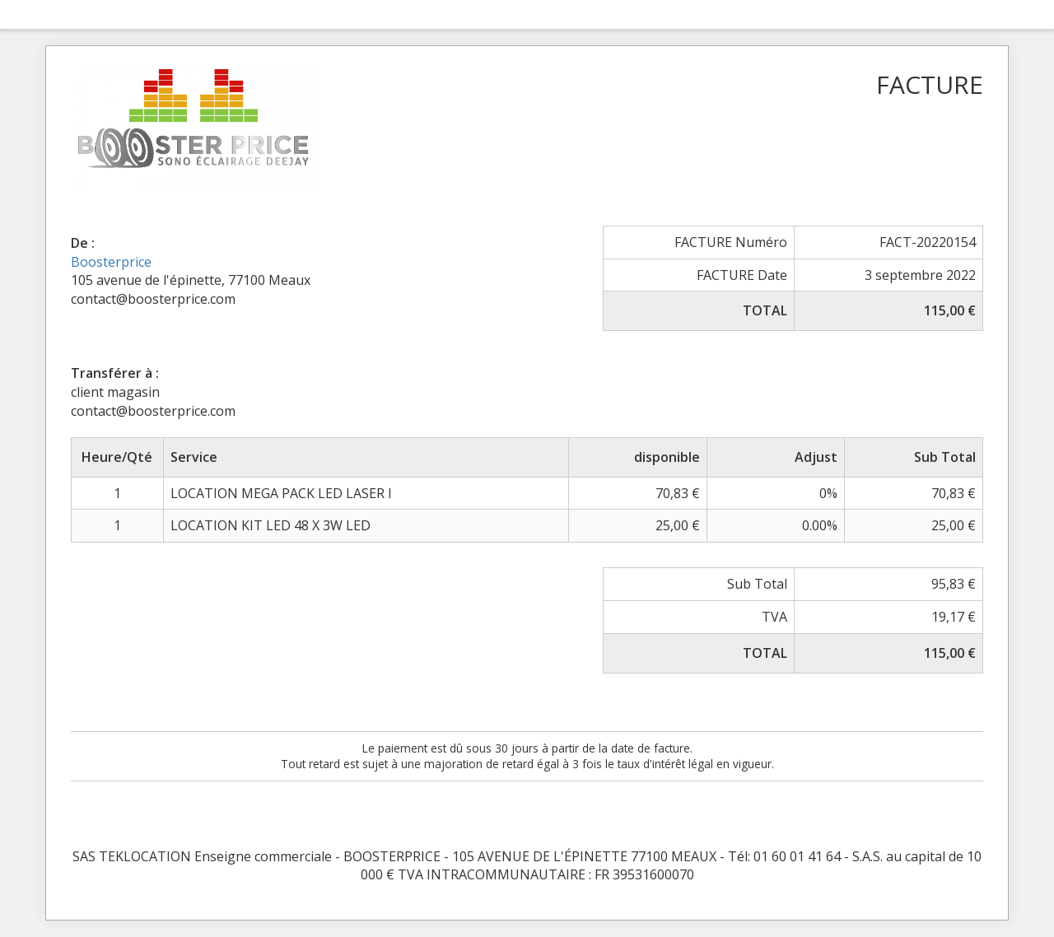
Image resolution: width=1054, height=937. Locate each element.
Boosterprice (111, 262)
